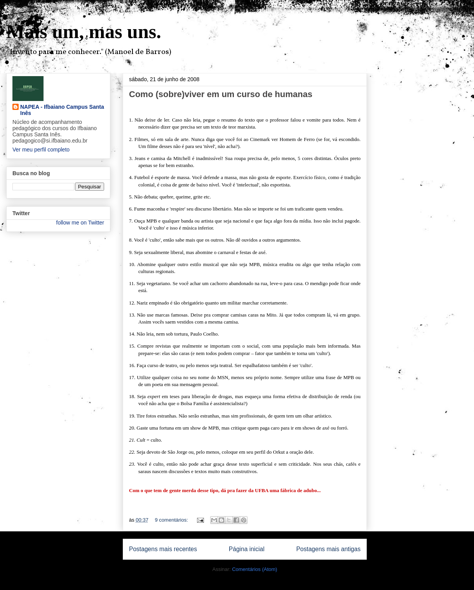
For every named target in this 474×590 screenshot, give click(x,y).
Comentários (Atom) (254, 569)
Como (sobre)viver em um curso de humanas (220, 94)
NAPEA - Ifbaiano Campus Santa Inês (62, 110)
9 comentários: (172, 520)
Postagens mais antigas (328, 549)
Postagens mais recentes (163, 549)
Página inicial (247, 549)
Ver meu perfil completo (41, 149)
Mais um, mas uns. (83, 31)
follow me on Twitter (80, 222)
